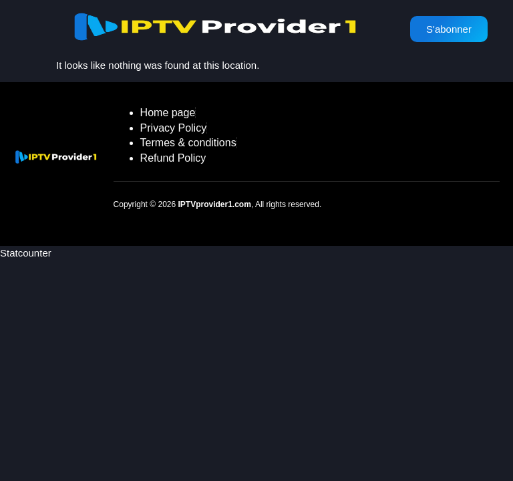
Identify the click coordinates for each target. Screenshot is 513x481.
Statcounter (25, 253)
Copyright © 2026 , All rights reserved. (218, 204)
